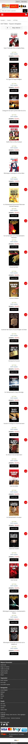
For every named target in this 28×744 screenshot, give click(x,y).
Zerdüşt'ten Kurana (14, 361)
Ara (25, 11)
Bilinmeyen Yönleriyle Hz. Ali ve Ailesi (14, 173)
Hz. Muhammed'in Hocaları (14, 517)
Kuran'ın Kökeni (14, 298)
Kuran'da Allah (14, 267)
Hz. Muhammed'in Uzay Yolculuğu (14, 392)
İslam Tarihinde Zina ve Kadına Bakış (14, 48)
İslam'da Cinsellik (14, 548)
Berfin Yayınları (14, 54)
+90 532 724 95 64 (15, 718)
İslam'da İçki (14, 580)
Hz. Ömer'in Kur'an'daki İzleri (14, 455)
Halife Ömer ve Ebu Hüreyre (14, 142)
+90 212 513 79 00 (5, 718)
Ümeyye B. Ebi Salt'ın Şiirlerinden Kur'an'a (14, 110)
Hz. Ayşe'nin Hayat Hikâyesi (14, 79)
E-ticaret (11, 740)
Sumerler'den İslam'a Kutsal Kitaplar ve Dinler (14, 329)
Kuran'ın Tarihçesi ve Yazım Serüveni (14, 423)
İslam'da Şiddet (14, 486)
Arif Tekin (14, 52)
